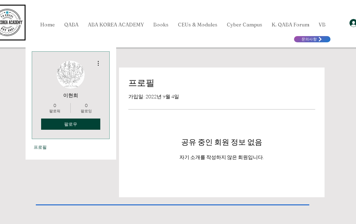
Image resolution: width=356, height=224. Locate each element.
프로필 (40, 147)
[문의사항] (312, 39)
